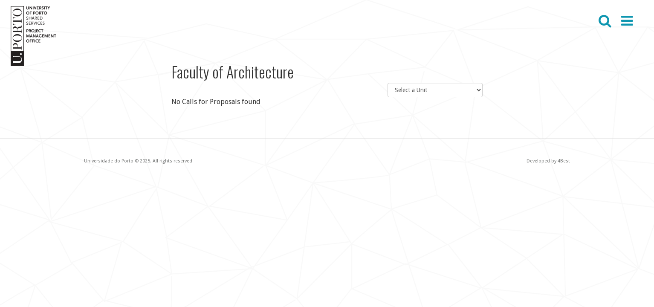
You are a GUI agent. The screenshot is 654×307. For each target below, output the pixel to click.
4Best (564, 161)
